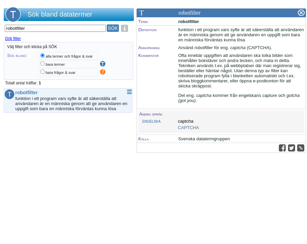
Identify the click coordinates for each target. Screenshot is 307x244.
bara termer (55, 64)
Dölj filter (13, 38)
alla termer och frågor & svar (69, 56)
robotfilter (28, 92)
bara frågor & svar (61, 72)
